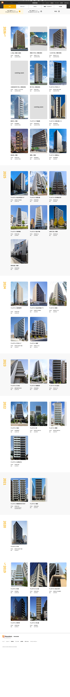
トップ (3, 689)
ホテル (35, 41)
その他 (60, 41)
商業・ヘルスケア (48, 41)
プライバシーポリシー (33, 689)
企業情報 (21, 689)
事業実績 (12, 689)
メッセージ (7, 689)
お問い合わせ (27, 689)
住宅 (10, 41)
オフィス (22, 41)
